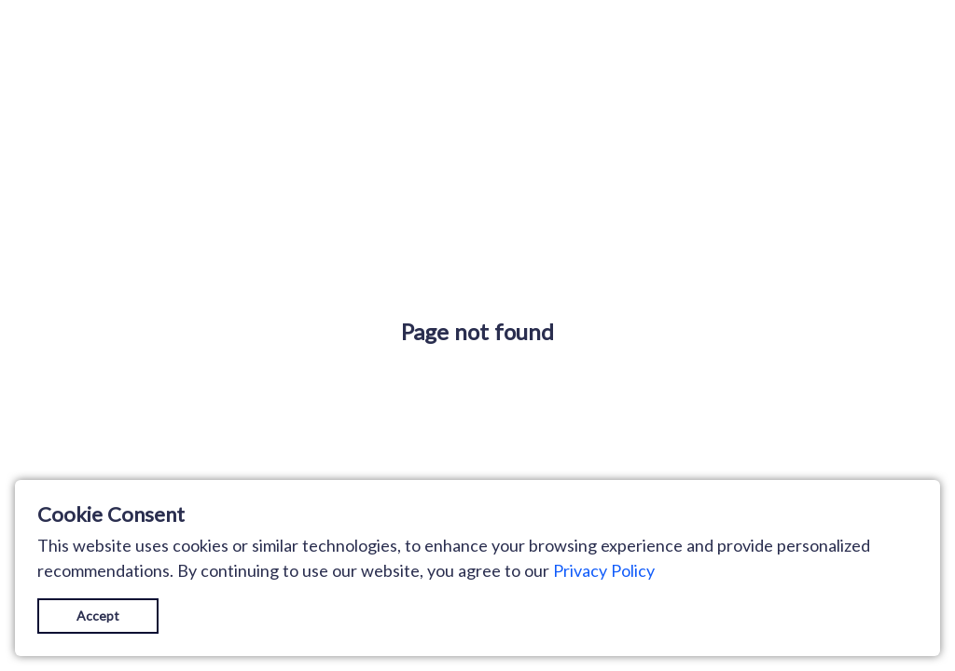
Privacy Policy (604, 570)
